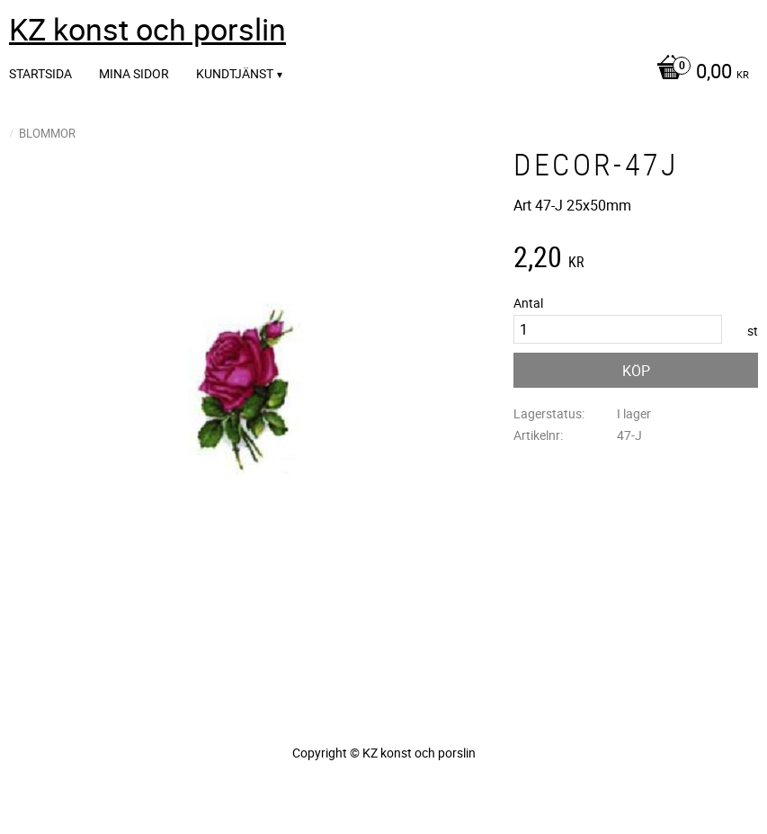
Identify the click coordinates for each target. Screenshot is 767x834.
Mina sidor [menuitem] (134, 73)
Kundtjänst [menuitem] (234, 73)
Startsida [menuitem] (40, 73)
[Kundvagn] (698, 73)
